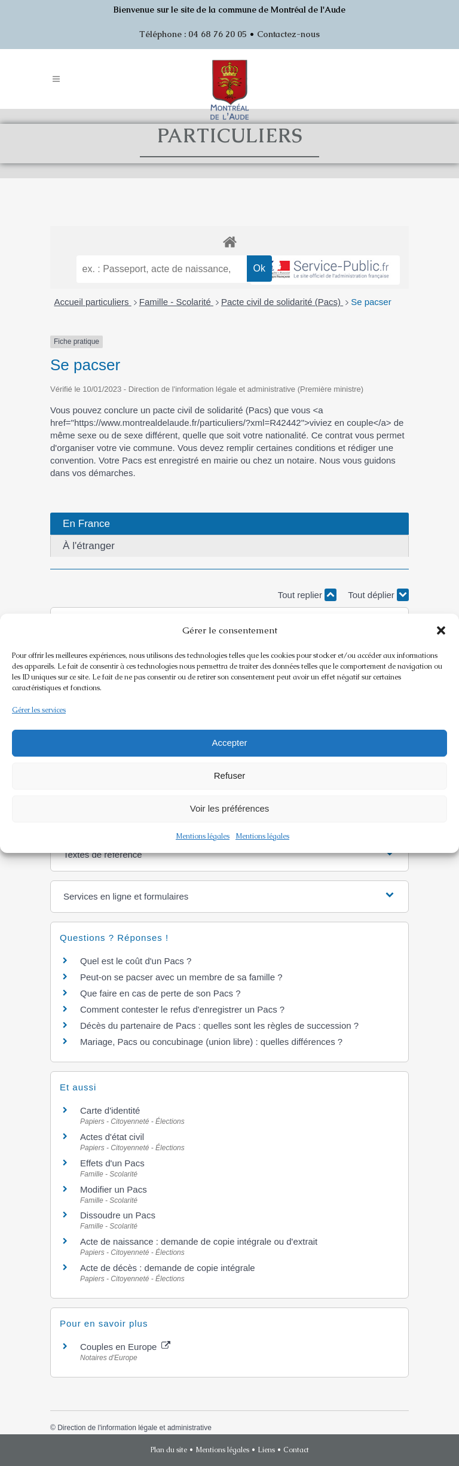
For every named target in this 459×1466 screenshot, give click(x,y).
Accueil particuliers (92, 302)
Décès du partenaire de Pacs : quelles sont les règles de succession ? (219, 1025)
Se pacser (371, 302)
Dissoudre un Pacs (117, 1215)
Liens (266, 1450)
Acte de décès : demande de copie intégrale (167, 1268)
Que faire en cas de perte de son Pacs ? (160, 993)
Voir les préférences (230, 808)
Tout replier (307, 595)
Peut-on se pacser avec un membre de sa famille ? (181, 977)
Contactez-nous (288, 34)
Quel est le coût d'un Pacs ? (135, 961)
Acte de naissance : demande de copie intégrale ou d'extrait (198, 1241)
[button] (441, 630)
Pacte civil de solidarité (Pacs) (282, 302)
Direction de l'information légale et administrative (134, 1428)
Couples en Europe (125, 1347)
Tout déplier (378, 595)
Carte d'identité (110, 1110)
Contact (296, 1450)
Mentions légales (203, 836)
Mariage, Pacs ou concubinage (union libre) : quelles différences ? (211, 1042)
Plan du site (169, 1450)
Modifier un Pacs (113, 1189)
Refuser (230, 775)
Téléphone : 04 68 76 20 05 (193, 34)
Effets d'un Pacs (112, 1163)
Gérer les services (39, 710)
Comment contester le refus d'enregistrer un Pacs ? (182, 1009)
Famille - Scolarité (176, 302)
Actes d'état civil (112, 1137)
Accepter (229, 742)
